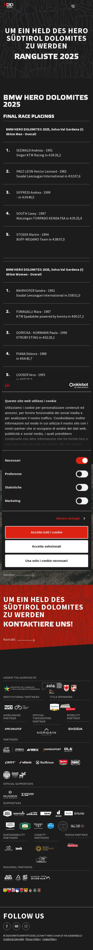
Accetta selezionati (46, 546)
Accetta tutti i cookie (46, 532)
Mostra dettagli (68, 518)
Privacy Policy (33, 939)
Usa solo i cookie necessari (46, 560)
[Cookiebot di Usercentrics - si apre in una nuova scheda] (69, 385)
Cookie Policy (50, 939)
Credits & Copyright (13, 939)
